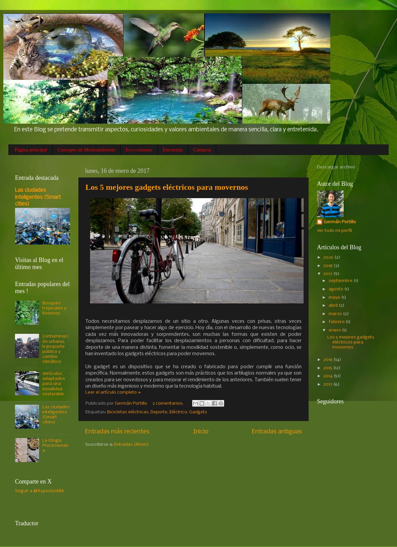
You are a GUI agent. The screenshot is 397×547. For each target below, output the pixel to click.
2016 (328, 359)
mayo (335, 297)
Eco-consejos (139, 149)
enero (335, 330)
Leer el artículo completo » (113, 392)
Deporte (158, 412)
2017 (328, 273)
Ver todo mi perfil (334, 230)
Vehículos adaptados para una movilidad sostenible (53, 383)
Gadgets (198, 412)
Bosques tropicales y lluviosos (54, 308)
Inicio (201, 431)
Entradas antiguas (277, 431)
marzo (336, 313)
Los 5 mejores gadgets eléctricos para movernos (166, 187)
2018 (328, 265)
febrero (337, 321)
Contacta (202, 149)
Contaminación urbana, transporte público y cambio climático (55, 349)
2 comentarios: (168, 403)
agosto (336, 289)
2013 (328, 384)
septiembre (341, 280)
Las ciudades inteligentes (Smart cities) (38, 197)
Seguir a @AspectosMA (39, 491)
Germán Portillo (340, 222)
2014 (328, 376)
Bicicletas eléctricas (127, 412)
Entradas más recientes (117, 431)
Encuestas (173, 149)
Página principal (31, 149)
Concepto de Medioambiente (86, 149)
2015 (328, 368)
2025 (328, 257)
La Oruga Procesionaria (55, 445)
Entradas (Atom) (131, 444)
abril (334, 305)
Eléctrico (178, 412)
